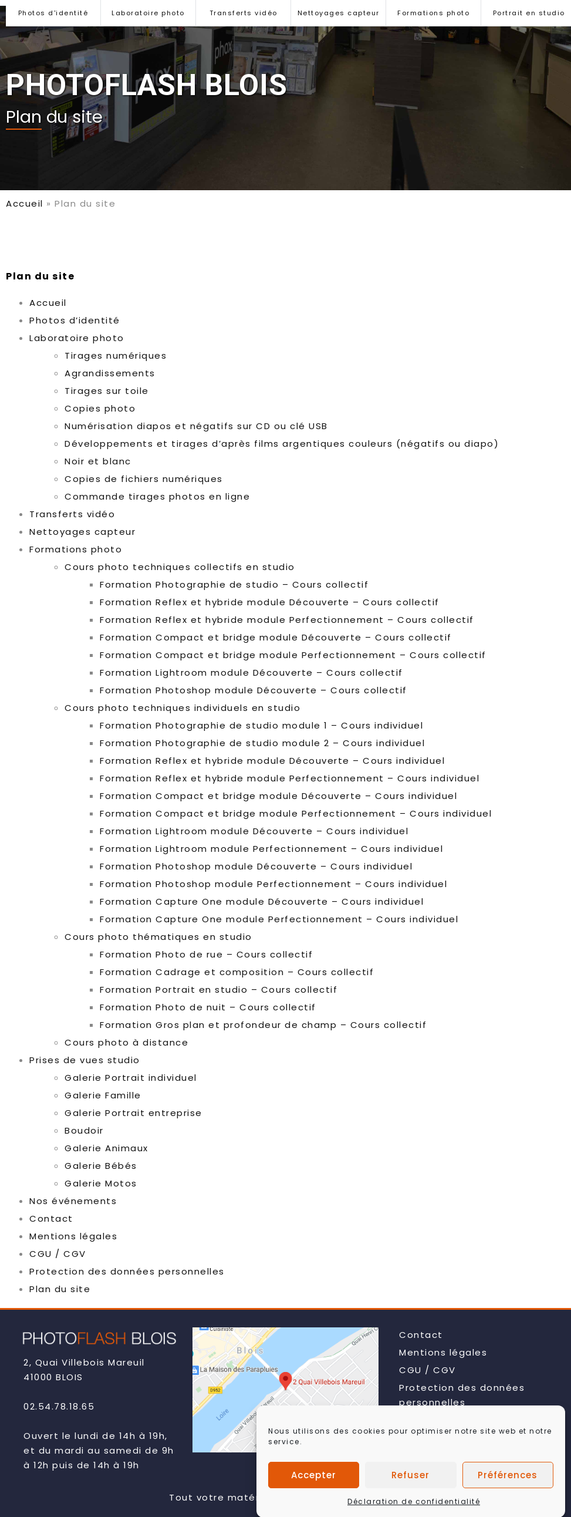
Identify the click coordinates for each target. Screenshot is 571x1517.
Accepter (313, 1496)
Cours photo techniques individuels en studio (182, 708)
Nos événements (73, 1201)
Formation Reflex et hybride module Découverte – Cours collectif (270, 602)
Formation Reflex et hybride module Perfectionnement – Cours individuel (289, 778)
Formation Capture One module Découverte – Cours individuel (262, 901)
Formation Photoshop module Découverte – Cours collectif (253, 690)
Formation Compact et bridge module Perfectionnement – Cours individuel (296, 813)
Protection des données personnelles (127, 1271)
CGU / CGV (57, 1254)
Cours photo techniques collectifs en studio (180, 567)
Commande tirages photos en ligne (157, 496)
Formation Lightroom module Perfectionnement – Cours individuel (271, 848)
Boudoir (84, 1130)
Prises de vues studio (84, 1060)
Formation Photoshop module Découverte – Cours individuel (256, 866)
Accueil (24, 203)
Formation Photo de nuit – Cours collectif (208, 1007)
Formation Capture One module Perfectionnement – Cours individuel (279, 919)
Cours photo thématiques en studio (158, 937)
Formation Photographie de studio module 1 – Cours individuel (261, 725)
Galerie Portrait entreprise (133, 1113)
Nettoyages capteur (339, 13)
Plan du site (59, 1289)
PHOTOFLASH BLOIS (147, 85)
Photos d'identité (53, 13)
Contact (51, 1218)
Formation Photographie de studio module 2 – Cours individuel (262, 743)
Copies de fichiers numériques (144, 479)
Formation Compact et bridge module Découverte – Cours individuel (278, 796)
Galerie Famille (103, 1095)
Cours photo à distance (126, 1042)
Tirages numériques (116, 355)
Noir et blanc (98, 461)
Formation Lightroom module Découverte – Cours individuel (254, 831)
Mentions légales (73, 1236)
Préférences (508, 1496)
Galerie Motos (101, 1183)
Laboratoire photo (148, 13)
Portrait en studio (529, 13)
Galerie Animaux (106, 1148)
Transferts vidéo (244, 13)
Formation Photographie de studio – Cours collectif (234, 584)
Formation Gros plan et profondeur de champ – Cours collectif (263, 1025)
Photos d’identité (74, 320)
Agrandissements (110, 373)
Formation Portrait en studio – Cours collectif (218, 989)
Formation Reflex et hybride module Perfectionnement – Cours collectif (287, 619)
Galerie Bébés (101, 1165)
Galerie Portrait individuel (131, 1077)
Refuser (410, 1496)
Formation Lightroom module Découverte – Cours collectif (251, 672)
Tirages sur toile (107, 391)
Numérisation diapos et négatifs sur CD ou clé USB (196, 426)
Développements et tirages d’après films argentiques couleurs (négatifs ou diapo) (282, 443)
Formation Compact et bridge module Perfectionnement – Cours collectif (293, 655)
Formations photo (433, 13)
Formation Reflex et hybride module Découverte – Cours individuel (272, 760)
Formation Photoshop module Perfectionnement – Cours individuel (273, 884)
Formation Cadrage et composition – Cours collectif (237, 972)
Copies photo (100, 408)
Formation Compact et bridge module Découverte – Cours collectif (276, 637)
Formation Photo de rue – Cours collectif (206, 954)
